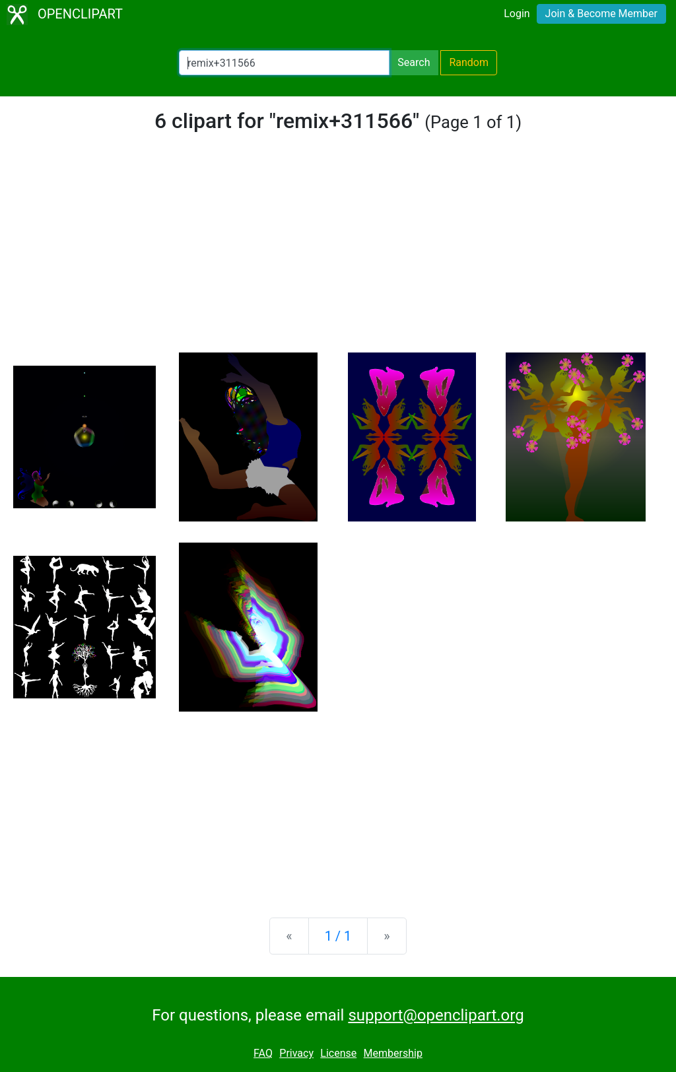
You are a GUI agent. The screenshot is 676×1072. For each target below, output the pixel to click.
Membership (393, 1053)
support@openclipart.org (436, 1015)
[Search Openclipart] (284, 62)
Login (516, 13)
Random (469, 62)
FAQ (263, 1053)
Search (413, 62)
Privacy (296, 1053)
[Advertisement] (338, 253)
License (338, 1053)
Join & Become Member (601, 13)
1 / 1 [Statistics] (338, 936)
